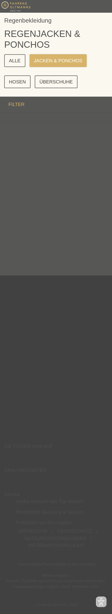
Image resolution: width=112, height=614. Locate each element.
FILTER (12, 104)
